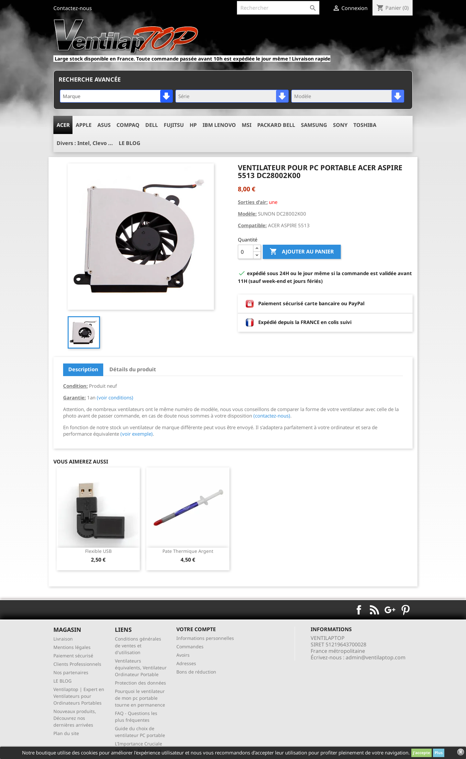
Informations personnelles (205, 638)
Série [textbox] (183, 96)
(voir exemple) (136, 433)
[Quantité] (245, 252)
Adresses (186, 663)
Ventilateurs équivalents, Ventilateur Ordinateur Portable (141, 667)
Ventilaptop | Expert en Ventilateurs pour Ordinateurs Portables (78, 696)
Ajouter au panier (302, 252)
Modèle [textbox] (302, 96)
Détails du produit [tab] (132, 369)
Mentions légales (72, 647)
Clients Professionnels (77, 664)
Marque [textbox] (71, 96)
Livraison (63, 639)
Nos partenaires (70, 672)
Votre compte (196, 629)
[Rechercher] (278, 8)
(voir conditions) (115, 397)
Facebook (358, 609)
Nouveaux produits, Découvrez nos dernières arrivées (74, 718)
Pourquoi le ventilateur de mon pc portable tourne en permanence (140, 698)
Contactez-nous (72, 8)
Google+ (389, 609)
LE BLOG (62, 681)
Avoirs (183, 655)
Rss (374, 609)
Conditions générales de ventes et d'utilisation (138, 645)
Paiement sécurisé (73, 656)
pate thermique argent (187, 551)
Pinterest (405, 609)
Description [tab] (83, 369)
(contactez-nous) (271, 415)
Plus (439, 752)
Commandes (190, 646)
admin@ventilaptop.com (375, 657)
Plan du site (66, 733)
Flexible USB (98, 551)
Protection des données (140, 683)
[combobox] (116, 96)
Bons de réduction (196, 672)
